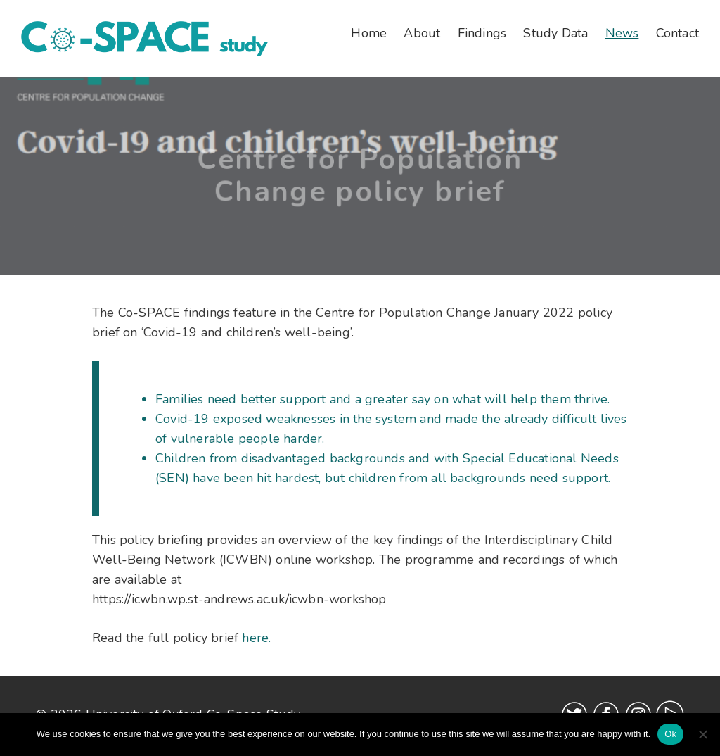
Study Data (555, 33)
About (422, 33)
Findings (482, 33)
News (622, 33)
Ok (670, 734)
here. (256, 637)
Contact (677, 33)
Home (369, 33)
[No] (702, 734)
